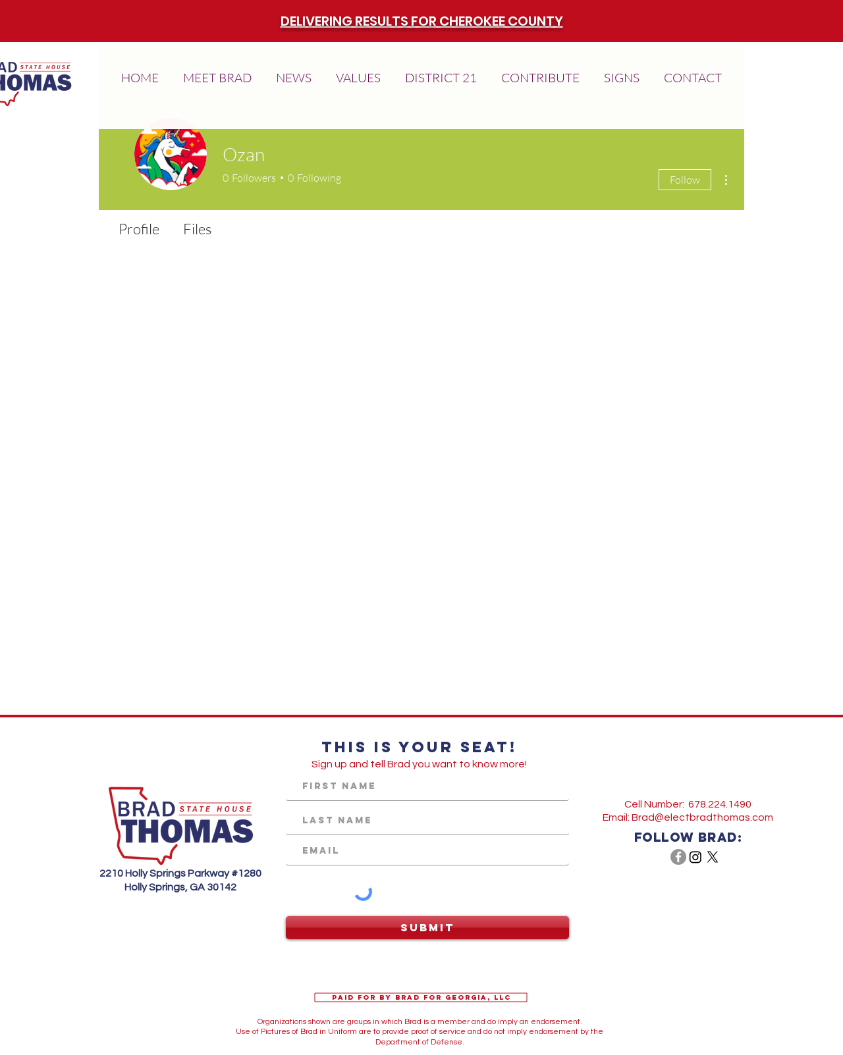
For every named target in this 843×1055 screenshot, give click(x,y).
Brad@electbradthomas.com (702, 817)
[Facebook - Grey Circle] (678, 857)
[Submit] (427, 927)
